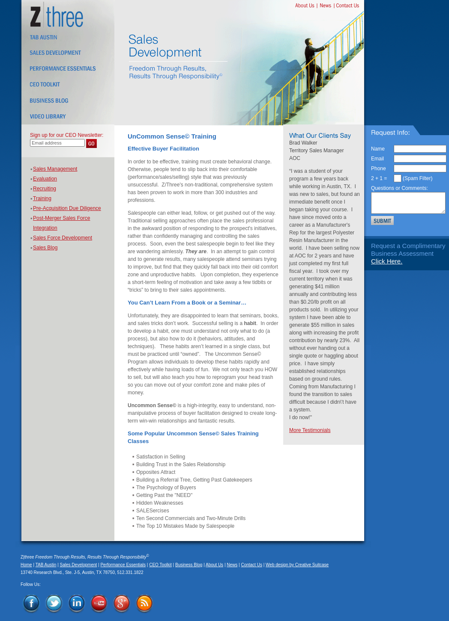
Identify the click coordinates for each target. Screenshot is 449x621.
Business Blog (188, 564)
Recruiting (44, 189)
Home (26, 564)
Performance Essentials (123, 564)
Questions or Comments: (399, 188)
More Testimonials (309, 430)
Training (42, 198)
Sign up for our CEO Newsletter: (66, 135)
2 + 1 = (379, 178)
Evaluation (45, 179)
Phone (378, 169)
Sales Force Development (62, 238)
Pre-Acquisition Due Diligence (67, 208)
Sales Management (55, 169)
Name (378, 149)
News (232, 564)
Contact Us (251, 564)
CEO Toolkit (160, 564)
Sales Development (78, 564)
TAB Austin (46, 564)
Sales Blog (45, 248)
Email (377, 159)
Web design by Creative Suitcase (297, 564)
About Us (214, 564)
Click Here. (386, 261)
